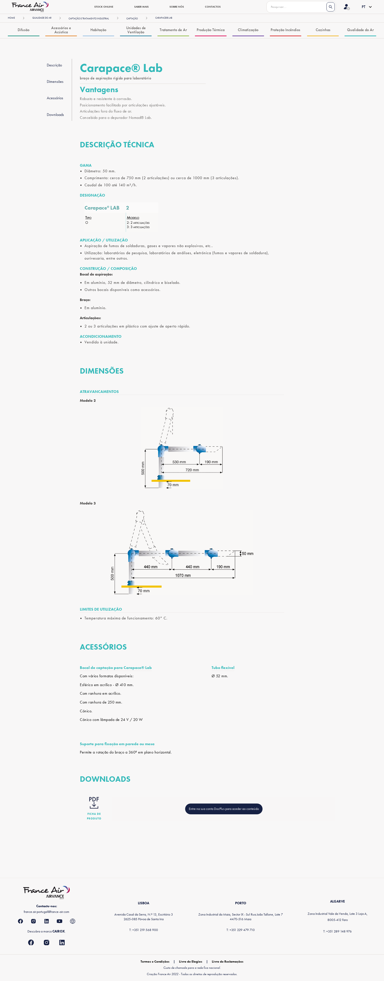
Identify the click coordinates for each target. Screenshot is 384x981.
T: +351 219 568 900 (143, 930)
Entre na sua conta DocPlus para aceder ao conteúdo (224, 808)
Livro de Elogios (190, 961)
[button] (363, 7)
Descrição (54, 65)
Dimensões (55, 81)
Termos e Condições (155, 961)
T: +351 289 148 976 (337, 931)
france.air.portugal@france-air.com (46, 911)
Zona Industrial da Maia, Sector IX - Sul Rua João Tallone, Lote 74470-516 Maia (240, 916)
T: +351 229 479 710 (241, 930)
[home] (30, 7)
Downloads (55, 114)
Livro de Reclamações (227, 961)
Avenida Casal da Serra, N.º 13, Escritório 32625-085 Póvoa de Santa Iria (143, 916)
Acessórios (55, 98)
